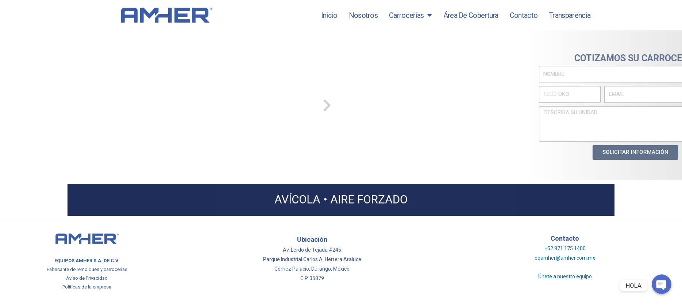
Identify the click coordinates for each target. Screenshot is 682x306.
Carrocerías (410, 15)
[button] (254, 105)
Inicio (329, 15)
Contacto (523, 15)
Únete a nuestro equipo (565, 276)
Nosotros (363, 15)
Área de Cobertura (470, 15)
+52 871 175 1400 (565, 248)
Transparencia (569, 15)
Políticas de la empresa (86, 287)
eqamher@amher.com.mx (565, 258)
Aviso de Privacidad (87, 278)
